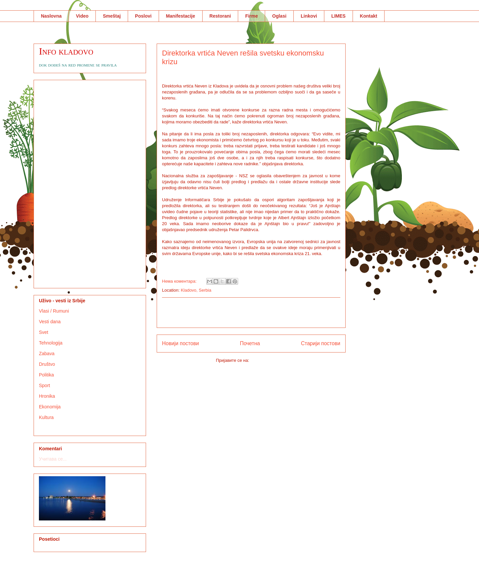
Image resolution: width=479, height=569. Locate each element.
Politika (46, 374)
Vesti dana (50, 321)
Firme (251, 16)
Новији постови (180, 343)
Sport (44, 385)
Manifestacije (180, 16)
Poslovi (143, 16)
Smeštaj (112, 16)
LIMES (338, 16)
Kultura (46, 417)
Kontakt (368, 16)
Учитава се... (53, 459)
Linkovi (309, 16)
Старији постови (320, 343)
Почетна (250, 343)
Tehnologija (51, 343)
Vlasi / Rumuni (54, 311)
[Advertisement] (251, 313)
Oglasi (279, 16)
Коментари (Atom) (268, 360)
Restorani (220, 16)
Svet (43, 332)
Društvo (47, 364)
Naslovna (51, 16)
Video (82, 16)
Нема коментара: (180, 281)
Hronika (47, 396)
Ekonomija (50, 406)
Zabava (47, 353)
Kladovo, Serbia (196, 290)
